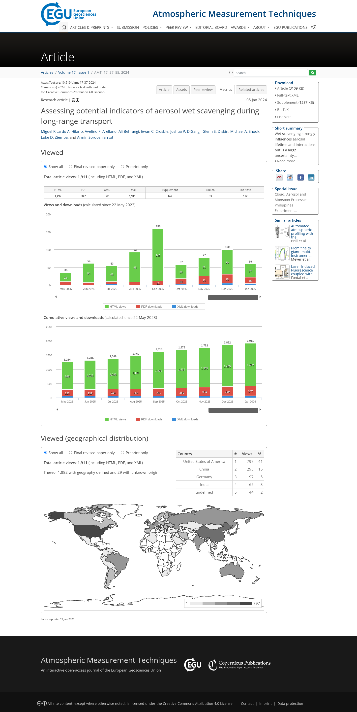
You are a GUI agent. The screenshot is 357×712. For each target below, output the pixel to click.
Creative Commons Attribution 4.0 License (198, 703)
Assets (181, 89)
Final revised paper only (92, 166)
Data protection (290, 703)
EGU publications (290, 27)
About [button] (260, 27)
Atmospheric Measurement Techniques (234, 13)
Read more (286, 161)
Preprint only (134, 166)
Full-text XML (287, 95)
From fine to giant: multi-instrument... (302, 252)
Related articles (251, 89)
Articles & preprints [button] (90, 27)
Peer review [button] (177, 27)
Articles (47, 72)
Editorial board (211, 27)
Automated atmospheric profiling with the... (302, 231)
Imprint (265, 703)
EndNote (284, 116)
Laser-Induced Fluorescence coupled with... (303, 270)
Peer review (203, 89)
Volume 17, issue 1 (73, 72)
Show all (53, 166)
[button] (231, 72)
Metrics (225, 89)
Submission (128, 27)
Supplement (287, 102)
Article (164, 89)
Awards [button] (239, 27)
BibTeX (283, 109)
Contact (247, 703)
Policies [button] (151, 27)
